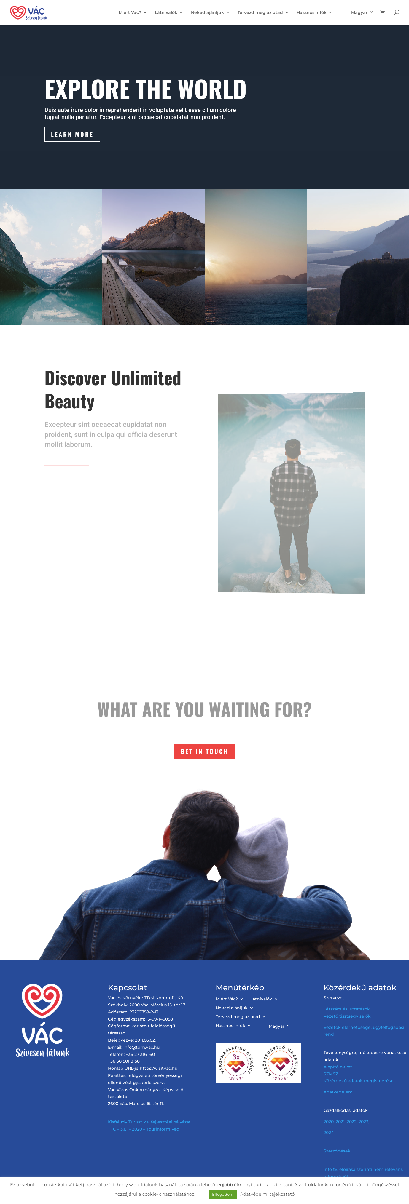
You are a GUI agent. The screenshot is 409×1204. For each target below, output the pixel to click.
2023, (364, 1121)
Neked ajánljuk (207, 12)
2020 (329, 1121)
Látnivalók (166, 12)
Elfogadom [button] (223, 1194)
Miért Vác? (130, 12)
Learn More (73, 134)
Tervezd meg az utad (260, 12)
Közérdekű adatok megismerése (359, 1080)
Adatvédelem (338, 1092)
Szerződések (337, 1151)
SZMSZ (331, 1074)
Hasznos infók (312, 12)
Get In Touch (204, 751)
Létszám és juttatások (347, 1009)
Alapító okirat (338, 1066)
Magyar (359, 12)
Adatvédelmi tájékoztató (267, 1194)
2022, (352, 1121)
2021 (340, 1121)
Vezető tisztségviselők (347, 1016)
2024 (329, 1132)
